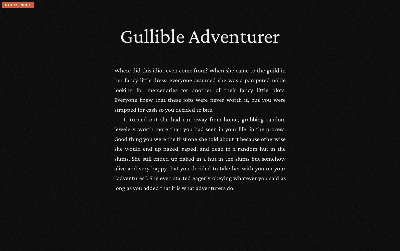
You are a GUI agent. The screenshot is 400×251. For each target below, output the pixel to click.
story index (18, 5)
